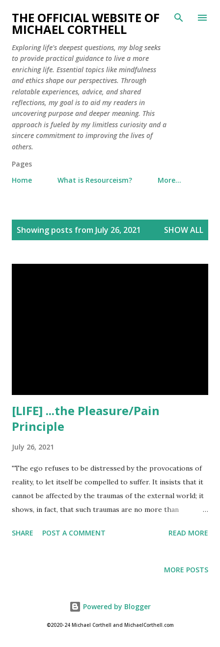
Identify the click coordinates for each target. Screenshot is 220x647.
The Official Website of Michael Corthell (86, 23)
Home (22, 180)
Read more (188, 532)
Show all (183, 230)
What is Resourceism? (94, 180)
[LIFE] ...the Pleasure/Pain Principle (86, 418)
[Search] (179, 18)
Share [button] (22, 532)
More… (169, 180)
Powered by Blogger (110, 606)
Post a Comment (74, 532)
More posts (186, 569)
